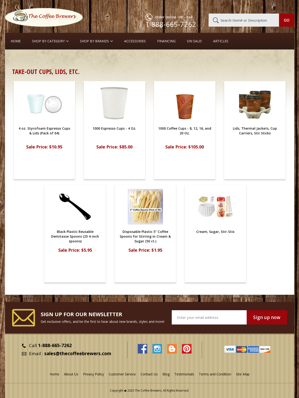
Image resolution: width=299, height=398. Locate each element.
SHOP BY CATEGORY (48, 41)
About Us (207, 6)
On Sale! (194, 41)
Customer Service (232, 6)
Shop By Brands (94, 41)
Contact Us (149, 374)
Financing (166, 41)
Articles (220, 41)
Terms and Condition (215, 374)
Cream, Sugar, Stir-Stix (45, 58)
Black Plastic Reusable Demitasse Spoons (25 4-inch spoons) (75, 236)
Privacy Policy (93, 374)
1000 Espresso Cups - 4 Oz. (114, 128)
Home (16, 41)
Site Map (243, 374)
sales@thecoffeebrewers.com (77, 353)
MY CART (285, 6)
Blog (253, 6)
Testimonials (184, 374)
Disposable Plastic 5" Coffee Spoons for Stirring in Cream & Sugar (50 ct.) (145, 236)
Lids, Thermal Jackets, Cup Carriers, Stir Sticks (255, 130)
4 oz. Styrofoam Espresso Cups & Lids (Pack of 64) (44, 130)
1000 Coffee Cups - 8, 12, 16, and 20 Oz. (184, 130)
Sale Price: (37, 146)
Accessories (135, 41)
